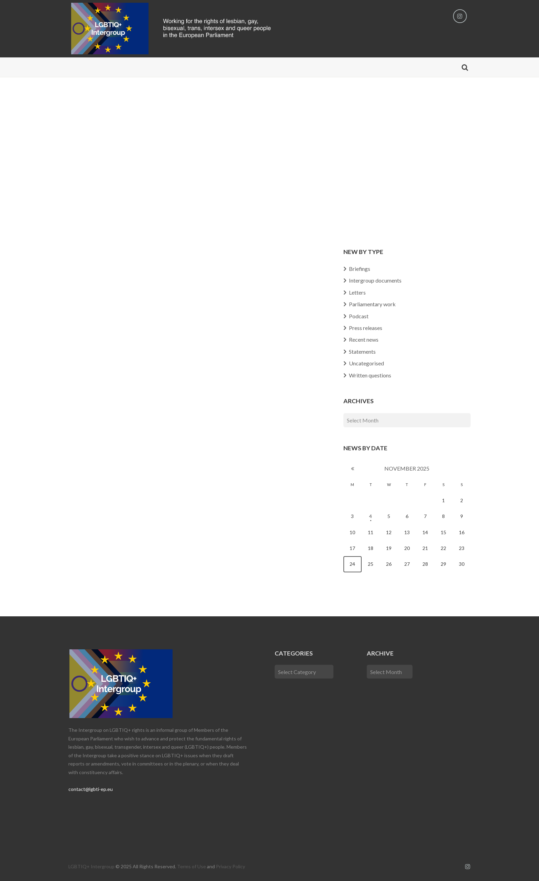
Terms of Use (191, 866)
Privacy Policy (230, 866)
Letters (357, 292)
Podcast (358, 316)
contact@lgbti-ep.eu (90, 789)
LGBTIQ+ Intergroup (91, 866)
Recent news (363, 339)
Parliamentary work (372, 304)
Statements (362, 351)
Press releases (365, 327)
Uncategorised (366, 363)
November (406, 468)
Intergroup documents (375, 280)
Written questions (370, 375)
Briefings (360, 268)
